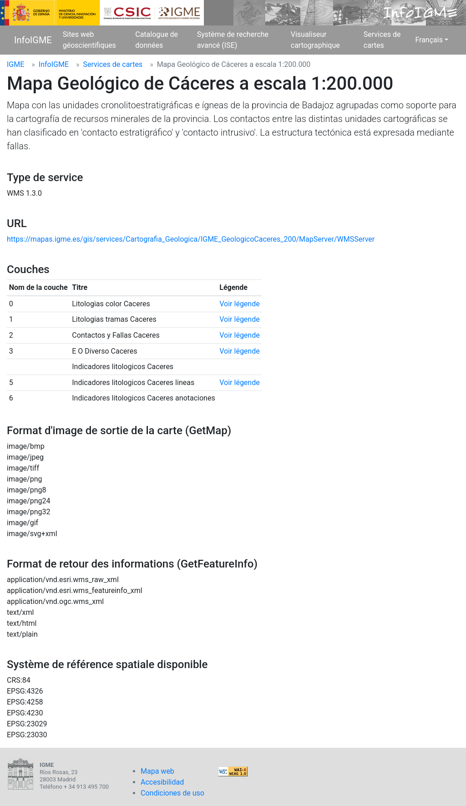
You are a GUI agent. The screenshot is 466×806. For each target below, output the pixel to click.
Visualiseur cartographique (315, 40)
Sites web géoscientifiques (89, 40)
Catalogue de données (156, 40)
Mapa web (157, 771)
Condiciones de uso (172, 793)
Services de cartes (382, 40)
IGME (15, 64)
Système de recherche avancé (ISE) (232, 40)
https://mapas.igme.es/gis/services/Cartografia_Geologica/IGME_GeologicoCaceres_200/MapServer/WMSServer (191, 239)
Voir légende (239, 303)
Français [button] (429, 39)
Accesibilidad (162, 782)
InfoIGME (33, 40)
